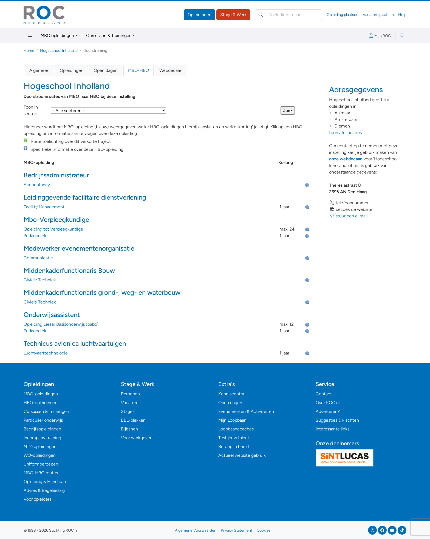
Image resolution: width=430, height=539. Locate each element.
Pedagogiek (35, 235)
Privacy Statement (236, 530)
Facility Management (44, 206)
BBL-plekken (133, 420)
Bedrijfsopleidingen (42, 429)
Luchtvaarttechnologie (46, 353)
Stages (127, 411)
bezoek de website (350, 209)
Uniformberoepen (41, 464)
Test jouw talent (233, 437)
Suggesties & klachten (337, 420)
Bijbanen (129, 429)
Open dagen (106, 70)
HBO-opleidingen (41, 402)
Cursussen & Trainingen (109, 35)
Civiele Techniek (40, 279)
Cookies (264, 530)
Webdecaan (170, 70)
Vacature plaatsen (378, 14)
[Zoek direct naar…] (288, 14)
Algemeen (39, 70)
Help (402, 14)
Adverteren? (328, 411)
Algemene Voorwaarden (195, 530)
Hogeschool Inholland (59, 50)
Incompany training (42, 437)
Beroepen (130, 393)
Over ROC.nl (328, 402)
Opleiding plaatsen (342, 14)
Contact (324, 393)
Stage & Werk (233, 14)
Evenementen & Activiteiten (246, 411)
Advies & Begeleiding (44, 490)
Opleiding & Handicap (45, 481)
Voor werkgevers (137, 437)
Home (29, 50)
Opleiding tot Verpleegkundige (53, 229)
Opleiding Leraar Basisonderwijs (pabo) (61, 324)
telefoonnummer (349, 202)
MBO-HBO (138, 70)
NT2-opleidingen (40, 446)
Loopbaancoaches (236, 429)
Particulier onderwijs (43, 420)
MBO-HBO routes (41, 472)
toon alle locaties (345, 132)
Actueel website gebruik (242, 455)
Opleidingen (199, 14)
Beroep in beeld (233, 446)
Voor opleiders (37, 499)
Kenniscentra (231, 393)
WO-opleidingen (40, 455)
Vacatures (130, 402)
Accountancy (37, 184)
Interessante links (332, 429)
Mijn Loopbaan (232, 420)
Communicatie (38, 257)
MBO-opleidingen (41, 393)
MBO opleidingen (57, 35)
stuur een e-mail (348, 216)
